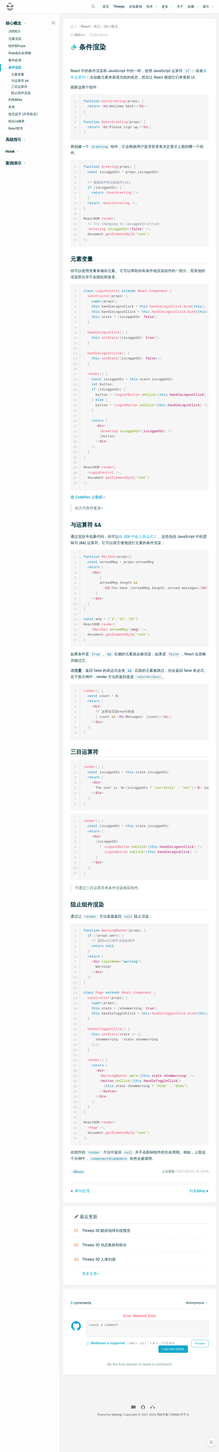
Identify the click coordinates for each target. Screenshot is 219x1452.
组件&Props (17, 46)
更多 (165, 7)
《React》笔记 (89, 26)
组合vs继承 (16, 121)
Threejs (119, 7)
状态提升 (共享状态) (22, 114)
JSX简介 (14, 31)
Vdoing (116, 1440)
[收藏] (193, 6)
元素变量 (17, 74)
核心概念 (111, 26)
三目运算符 (19, 87)
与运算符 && (20, 80)
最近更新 (88, 1242)
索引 (206, 7)
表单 (11, 107)
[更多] (167, 6)
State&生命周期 (19, 53)
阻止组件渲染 (21, 93)
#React (78, 1198)
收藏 (191, 7)
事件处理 (14, 60)
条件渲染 (14, 67)
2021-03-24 (100, 34)
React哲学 (15, 128)
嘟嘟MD (79, 34)
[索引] (208, 6)
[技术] (151, 6)
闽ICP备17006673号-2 (173, 1440)
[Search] (94, 6)
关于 (180, 7)
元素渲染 (14, 39)
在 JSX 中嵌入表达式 (138, 547)
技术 (149, 7)
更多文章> (90, 1299)
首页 (106, 7)
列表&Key (15, 99)
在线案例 (135, 7)
